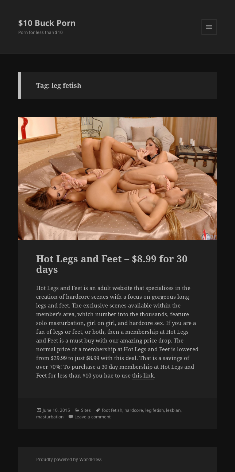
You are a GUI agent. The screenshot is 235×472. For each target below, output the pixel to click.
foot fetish (112, 410)
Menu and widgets (209, 34)
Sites (86, 410)
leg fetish (154, 410)
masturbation (49, 417)
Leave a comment (92, 417)
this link (143, 375)
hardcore (133, 410)
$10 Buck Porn (47, 22)
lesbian (173, 410)
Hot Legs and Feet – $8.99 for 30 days (112, 264)
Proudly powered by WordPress (68, 459)
